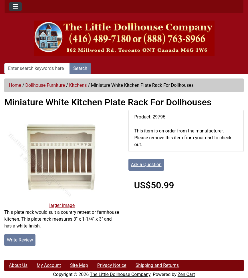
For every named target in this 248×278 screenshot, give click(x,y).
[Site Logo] (124, 38)
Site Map (79, 265)
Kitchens (78, 85)
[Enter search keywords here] (37, 68)
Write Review (20, 240)
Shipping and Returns (157, 265)
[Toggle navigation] (15, 6)
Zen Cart (186, 274)
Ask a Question (146, 164)
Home (15, 85)
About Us (18, 265)
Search (80, 68)
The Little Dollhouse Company (120, 274)
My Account (49, 265)
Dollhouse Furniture (45, 85)
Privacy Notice (111, 265)
